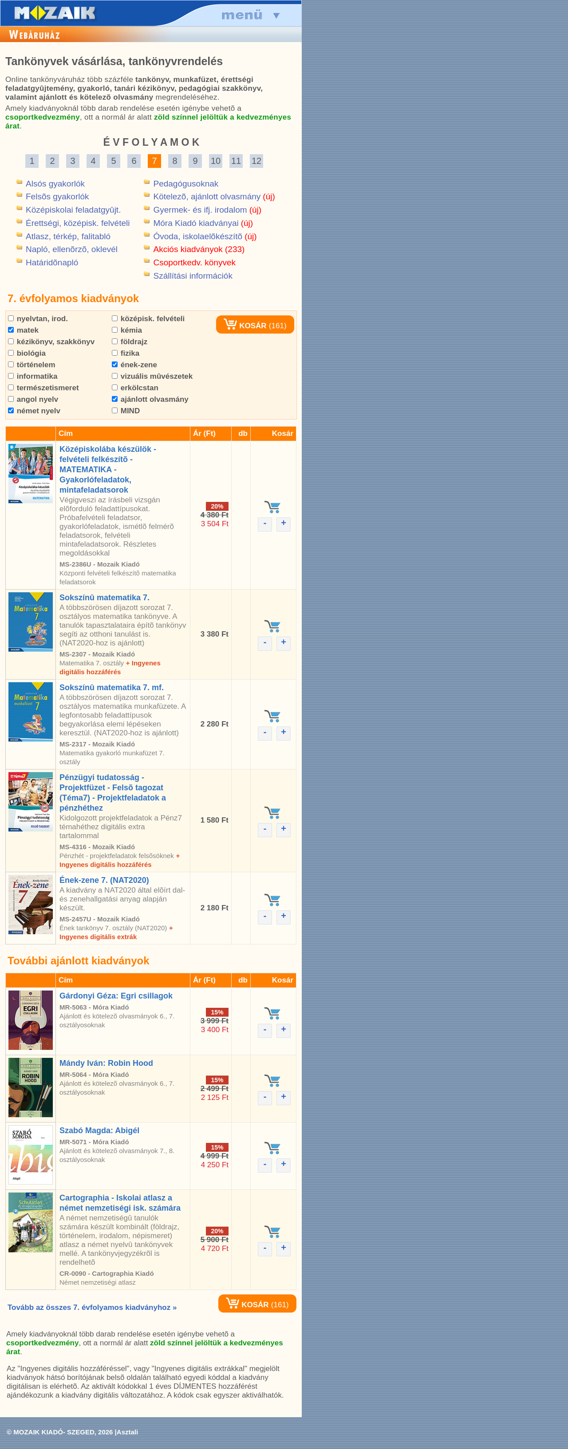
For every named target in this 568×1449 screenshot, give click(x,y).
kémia (127, 330)
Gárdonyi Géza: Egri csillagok (116, 995)
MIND (126, 411)
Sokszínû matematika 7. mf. (111, 687)
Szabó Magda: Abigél (99, 1130)
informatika (32, 376)
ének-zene (134, 365)
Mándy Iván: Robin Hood (106, 1063)
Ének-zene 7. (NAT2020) (104, 880)
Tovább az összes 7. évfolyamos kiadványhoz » (92, 1307)
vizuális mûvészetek (152, 376)
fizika (125, 353)
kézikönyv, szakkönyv (51, 342)
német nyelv (34, 411)
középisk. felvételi (148, 319)
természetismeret (43, 388)
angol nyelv (33, 399)
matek (23, 330)
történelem (31, 365)
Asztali (127, 1432)
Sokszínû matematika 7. (104, 597)
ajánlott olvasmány (150, 399)
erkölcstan (135, 388)
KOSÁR (245, 326)
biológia (27, 353)
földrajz (129, 342)
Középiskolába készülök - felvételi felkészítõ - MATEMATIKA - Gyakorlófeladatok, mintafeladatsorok (107, 469)
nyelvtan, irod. (38, 319)
